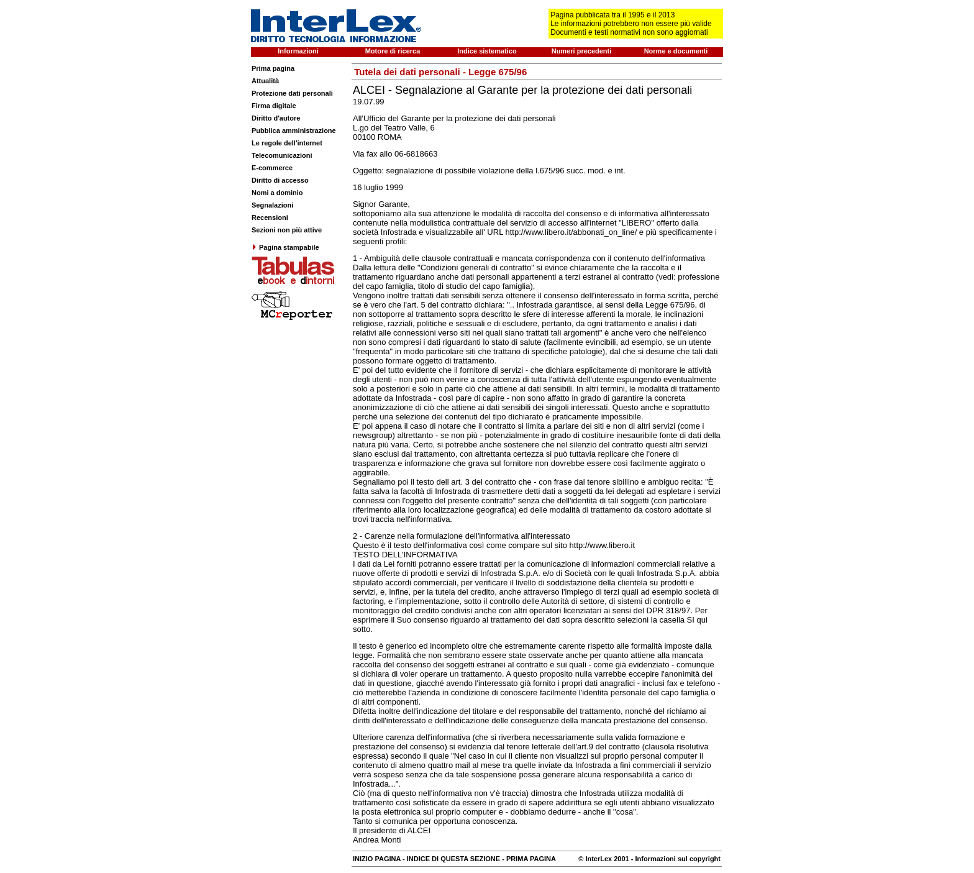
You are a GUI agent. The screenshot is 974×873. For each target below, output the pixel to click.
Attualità (265, 81)
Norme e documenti (676, 51)
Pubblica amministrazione (294, 130)
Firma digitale (274, 105)
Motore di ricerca (393, 51)
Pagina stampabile (285, 247)
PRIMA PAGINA (531, 858)
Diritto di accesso (280, 180)
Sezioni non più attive (287, 230)
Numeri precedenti (582, 51)
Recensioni (270, 217)
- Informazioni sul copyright (675, 858)
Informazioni (298, 51)
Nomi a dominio (277, 192)
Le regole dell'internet (287, 143)
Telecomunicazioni (282, 155)
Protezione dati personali (292, 93)
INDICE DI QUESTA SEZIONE (453, 858)
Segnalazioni (272, 205)
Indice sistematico (486, 51)
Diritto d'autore (276, 118)
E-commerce (272, 167)
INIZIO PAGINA (377, 858)
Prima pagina (273, 68)
